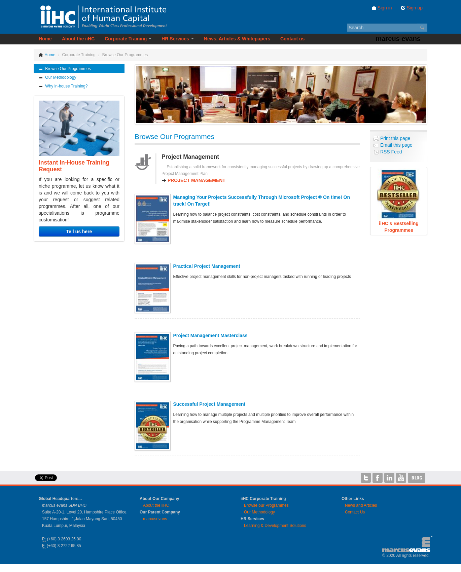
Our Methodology (57, 77)
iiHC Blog (417, 478)
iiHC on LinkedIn (389, 478)
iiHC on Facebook (378, 478)
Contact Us (355, 512)
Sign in (381, 7)
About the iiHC (78, 38)
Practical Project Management (206, 266)
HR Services (178, 38)
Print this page (394, 138)
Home (45, 38)
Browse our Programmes (266, 505)
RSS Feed (390, 151)
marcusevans (155, 518)
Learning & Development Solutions (275, 525)
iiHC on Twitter (366, 478)
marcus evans (398, 38)
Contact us (292, 38)
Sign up (412, 7)
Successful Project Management (209, 404)
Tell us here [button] (79, 231)
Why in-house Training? (63, 86)
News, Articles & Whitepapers (237, 38)
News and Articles (361, 505)
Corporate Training (128, 38)
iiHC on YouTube (401, 478)
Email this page (396, 145)
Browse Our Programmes (65, 68)
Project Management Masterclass (210, 335)
